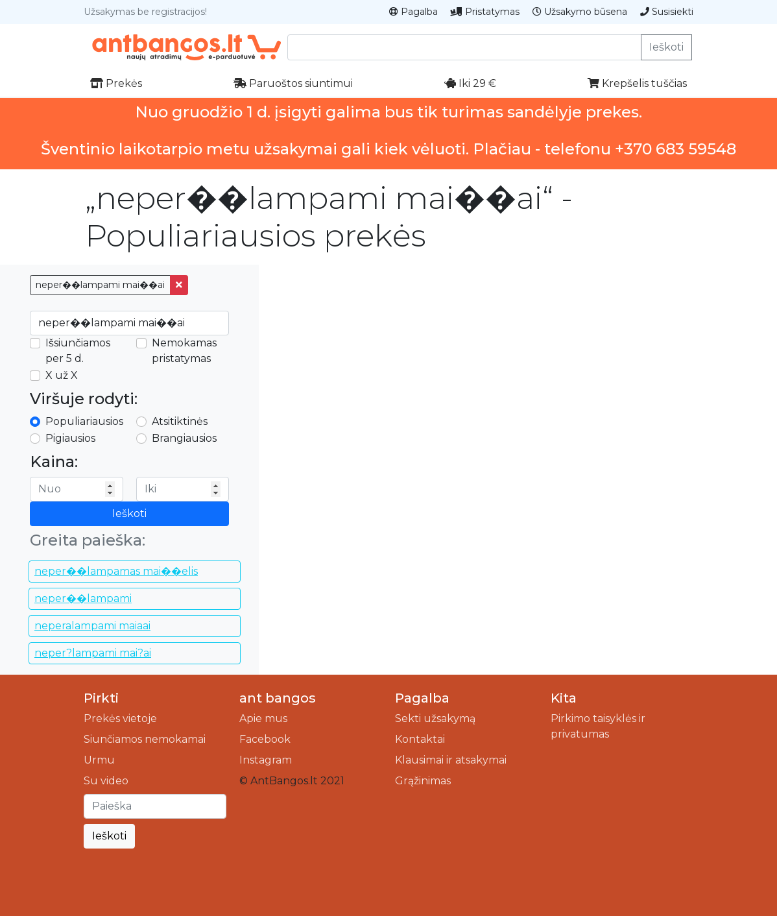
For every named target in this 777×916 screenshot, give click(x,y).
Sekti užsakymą (435, 718)
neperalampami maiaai (92, 626)
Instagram (265, 760)
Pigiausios (70, 438)
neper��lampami (83, 598)
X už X (61, 375)
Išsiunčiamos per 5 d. (77, 351)
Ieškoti (666, 47)
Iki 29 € (470, 83)
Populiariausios (84, 421)
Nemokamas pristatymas (184, 351)
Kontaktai (420, 739)
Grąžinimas (423, 781)
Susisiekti (666, 12)
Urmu (99, 760)
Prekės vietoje (120, 718)
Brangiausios (184, 438)
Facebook (265, 739)
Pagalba (413, 12)
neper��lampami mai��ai (100, 285)
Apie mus (263, 718)
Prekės (116, 83)
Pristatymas (485, 12)
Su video (106, 781)
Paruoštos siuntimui (293, 83)
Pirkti (101, 698)
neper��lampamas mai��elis (116, 571)
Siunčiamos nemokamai (145, 739)
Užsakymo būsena (579, 12)
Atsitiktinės (180, 421)
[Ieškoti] (155, 806)
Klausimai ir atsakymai (451, 760)
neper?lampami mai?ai (92, 653)
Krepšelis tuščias (637, 83)
